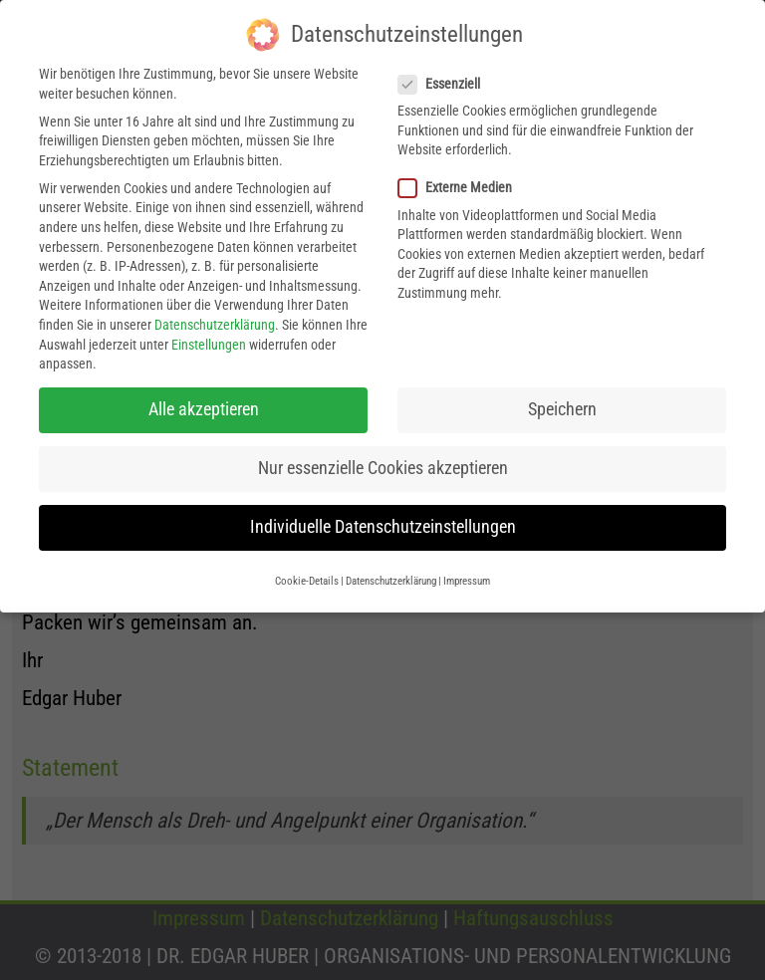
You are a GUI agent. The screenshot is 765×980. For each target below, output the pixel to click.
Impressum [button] (466, 574)
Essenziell (445, 77)
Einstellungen (208, 338)
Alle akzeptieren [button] (203, 403)
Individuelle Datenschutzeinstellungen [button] (383, 521)
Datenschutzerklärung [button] (391, 574)
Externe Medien (461, 181)
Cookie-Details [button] (307, 574)
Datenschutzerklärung (214, 319)
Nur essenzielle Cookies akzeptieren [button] (383, 462)
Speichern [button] (562, 403)
